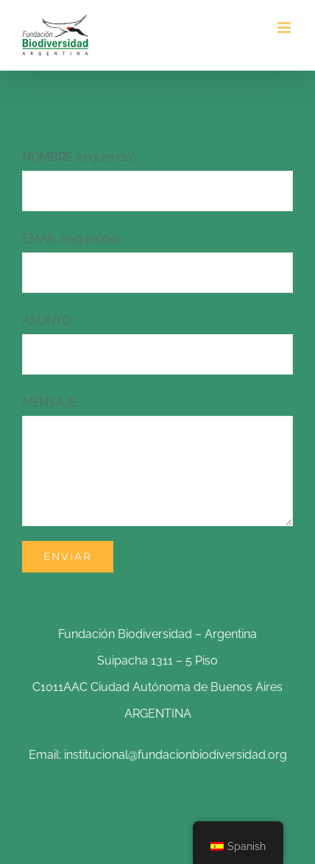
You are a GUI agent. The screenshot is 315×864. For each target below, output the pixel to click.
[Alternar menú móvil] (285, 27)
